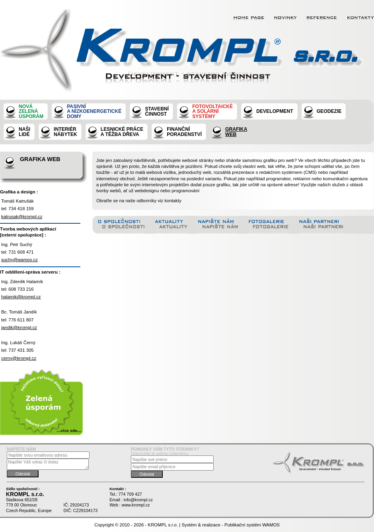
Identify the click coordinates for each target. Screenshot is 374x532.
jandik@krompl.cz (19, 327)
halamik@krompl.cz (21, 296)
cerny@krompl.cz (18, 358)
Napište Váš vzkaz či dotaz (48, 464)
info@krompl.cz (138, 499)
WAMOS (271, 524)
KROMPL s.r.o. (163, 524)
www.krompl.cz (136, 504)
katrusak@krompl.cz (21, 216)
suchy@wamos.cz (19, 259)
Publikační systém (242, 524)
